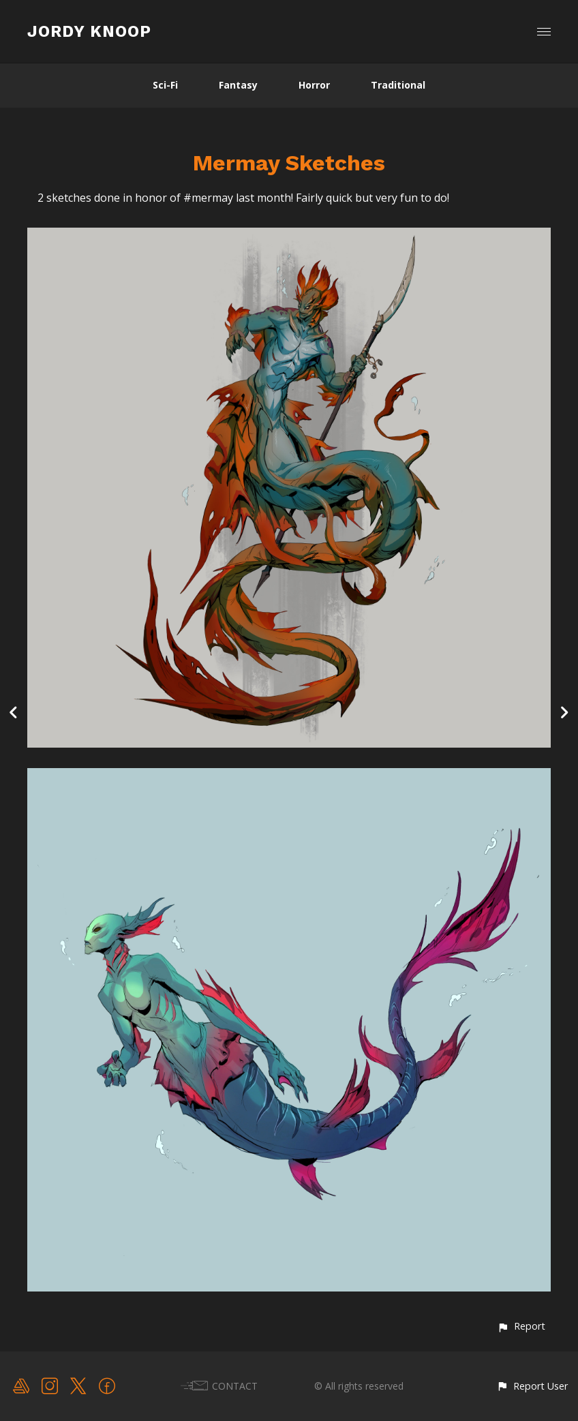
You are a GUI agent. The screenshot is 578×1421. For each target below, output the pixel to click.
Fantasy (238, 84)
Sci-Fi (165, 84)
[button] (521, 1326)
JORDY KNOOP (89, 31)
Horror (314, 84)
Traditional (398, 84)
